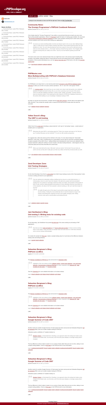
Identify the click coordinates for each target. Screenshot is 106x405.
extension (47, 106)
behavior (52, 154)
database (33, 106)
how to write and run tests (61, 228)
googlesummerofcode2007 (37, 348)
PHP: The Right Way (67, 20)
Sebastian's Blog (62, 259)
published (49, 64)
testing (53, 348)
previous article (39, 89)
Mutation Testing (37, 335)
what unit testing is (47, 228)
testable (59, 154)
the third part (55, 222)
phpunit (35, 64)
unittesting (40, 64)
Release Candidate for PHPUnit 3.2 (39, 259)
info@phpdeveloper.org (63, 403)
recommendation (46, 154)
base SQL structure (62, 100)
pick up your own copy (60, 60)
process (46, 203)
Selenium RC (73, 265)
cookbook (45, 64)
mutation (50, 348)
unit (32, 154)
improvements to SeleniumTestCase (47, 265)
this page (48, 345)
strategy (38, 203)
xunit (41, 274)
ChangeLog (36, 271)
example (42, 203)
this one (44, 236)
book (32, 64)
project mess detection (66, 263)
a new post (40, 126)
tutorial (37, 240)
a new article (50, 174)
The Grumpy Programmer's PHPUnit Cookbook (41, 38)
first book (53, 37)
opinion (40, 154)
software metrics (56, 263)
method (56, 154)
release (44, 274)
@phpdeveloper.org (8, 21)
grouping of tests (52, 266)
